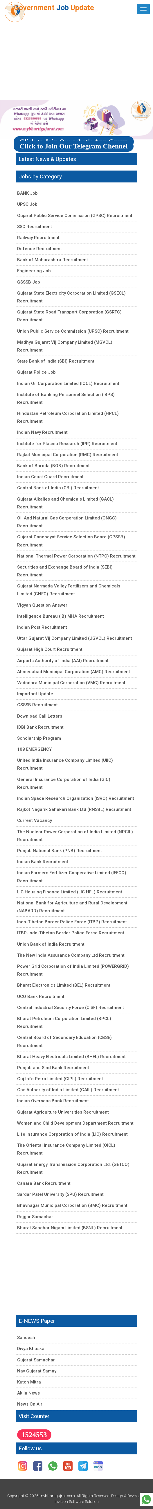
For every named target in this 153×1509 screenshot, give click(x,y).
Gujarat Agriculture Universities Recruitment (63, 1112)
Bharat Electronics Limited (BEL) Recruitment (63, 985)
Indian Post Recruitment (42, 627)
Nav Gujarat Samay (36, 1371)
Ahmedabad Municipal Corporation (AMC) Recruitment (73, 671)
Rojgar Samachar (35, 1216)
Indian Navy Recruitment (42, 432)
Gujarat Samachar (36, 1360)
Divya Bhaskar (31, 1348)
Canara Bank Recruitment (44, 1183)
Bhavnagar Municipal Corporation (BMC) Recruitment (72, 1205)
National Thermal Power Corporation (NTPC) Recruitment (76, 556)
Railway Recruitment (38, 237)
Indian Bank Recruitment (42, 861)
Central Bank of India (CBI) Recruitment (58, 487)
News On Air (29, 1404)
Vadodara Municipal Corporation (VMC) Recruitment (71, 682)
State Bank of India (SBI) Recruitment (55, 361)
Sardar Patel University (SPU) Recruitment (60, 1194)
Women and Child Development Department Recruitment (75, 1123)
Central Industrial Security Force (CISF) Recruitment (70, 1007)
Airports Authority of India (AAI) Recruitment (63, 660)
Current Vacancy (34, 820)
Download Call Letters (39, 716)
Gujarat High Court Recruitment (49, 649)
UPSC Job (27, 204)
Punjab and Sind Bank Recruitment (53, 1067)
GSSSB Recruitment (37, 704)
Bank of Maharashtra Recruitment (52, 259)
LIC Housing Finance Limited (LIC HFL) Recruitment (69, 892)
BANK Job (27, 193)
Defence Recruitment (39, 248)
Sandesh (26, 1337)
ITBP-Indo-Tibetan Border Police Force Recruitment (70, 932)
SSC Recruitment (34, 226)
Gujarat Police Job (36, 372)
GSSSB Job (28, 282)
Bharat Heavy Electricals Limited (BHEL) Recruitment (71, 1056)
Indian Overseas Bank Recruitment (53, 1100)
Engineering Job (34, 270)
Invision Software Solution (77, 1501)
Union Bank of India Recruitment (50, 944)
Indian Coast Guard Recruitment (50, 476)
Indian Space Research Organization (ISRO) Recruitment (75, 798)
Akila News (28, 1393)
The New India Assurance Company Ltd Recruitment (71, 955)
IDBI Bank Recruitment (40, 727)
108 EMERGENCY (34, 749)
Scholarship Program (39, 738)
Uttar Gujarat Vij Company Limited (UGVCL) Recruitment (74, 638)
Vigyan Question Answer (42, 605)
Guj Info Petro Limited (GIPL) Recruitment (60, 1078)
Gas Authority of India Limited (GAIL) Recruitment (68, 1089)
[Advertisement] (76, 59)
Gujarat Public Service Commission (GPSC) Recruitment (74, 215)
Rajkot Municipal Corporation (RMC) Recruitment (67, 454)
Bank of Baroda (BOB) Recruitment (53, 465)
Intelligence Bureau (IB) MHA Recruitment (60, 616)
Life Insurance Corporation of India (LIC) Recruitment (72, 1134)
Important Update (35, 693)
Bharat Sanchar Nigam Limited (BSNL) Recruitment (70, 1227)
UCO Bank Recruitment (40, 996)
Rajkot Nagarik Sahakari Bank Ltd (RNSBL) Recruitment (74, 809)
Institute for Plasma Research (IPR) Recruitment (67, 443)
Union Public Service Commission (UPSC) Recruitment (73, 331)
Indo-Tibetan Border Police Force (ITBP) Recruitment (72, 921)
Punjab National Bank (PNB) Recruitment (59, 850)
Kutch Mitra (29, 1382)
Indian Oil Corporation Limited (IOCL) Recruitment (68, 383)
